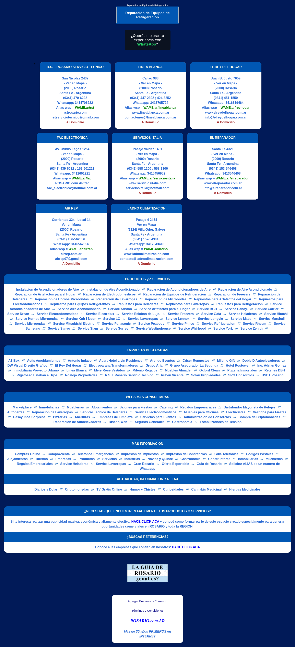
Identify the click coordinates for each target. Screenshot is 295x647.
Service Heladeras (243, 314)
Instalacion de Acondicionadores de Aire (47, 289)
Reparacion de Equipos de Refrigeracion (174, 294)
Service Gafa (211, 314)
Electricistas (235, 412)
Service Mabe (241, 318)
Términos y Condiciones (147, 610)
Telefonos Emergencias (95, 454)
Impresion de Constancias (186, 454)
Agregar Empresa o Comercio (147, 601)
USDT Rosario (273, 375)
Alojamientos (102, 407)
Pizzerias (60, 417)
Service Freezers (181, 314)
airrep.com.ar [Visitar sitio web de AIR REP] (71, 254)
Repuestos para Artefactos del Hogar (222, 299)
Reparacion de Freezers (232, 294)
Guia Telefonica (226, 454)
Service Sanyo (59, 328)
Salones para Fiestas (135, 407)
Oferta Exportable (175, 464)
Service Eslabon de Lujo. (141, 314)
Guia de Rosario (209, 464)
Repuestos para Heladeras (137, 304)
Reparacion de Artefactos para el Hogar (45, 294)
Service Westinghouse (153, 328)
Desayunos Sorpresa (29, 417)
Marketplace (22, 407)
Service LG (111, 318)
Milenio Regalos (144, 370)
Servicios (109, 459)
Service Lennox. (177, 318)
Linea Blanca (77, 370)
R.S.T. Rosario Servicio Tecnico (129, 375)
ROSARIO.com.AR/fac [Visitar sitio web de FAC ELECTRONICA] (72, 183)
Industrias (132, 459)
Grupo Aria (154, 365)
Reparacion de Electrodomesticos (109, 294)
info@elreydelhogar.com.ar (226, 117)
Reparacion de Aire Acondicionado (245, 289)
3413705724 (159, 102)
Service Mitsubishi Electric (73, 323)
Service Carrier (267, 309)
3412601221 (81, 173)
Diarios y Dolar (45, 489)
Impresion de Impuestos (140, 454)
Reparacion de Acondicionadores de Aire (179, 289)
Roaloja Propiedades (81, 375)
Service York (223, 328)
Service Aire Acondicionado (79, 309)
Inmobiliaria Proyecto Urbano (36, 370)
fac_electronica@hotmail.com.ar (72, 188)
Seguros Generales (150, 422)
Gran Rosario (143, 464)
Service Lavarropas (143, 318)
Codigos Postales (259, 454)
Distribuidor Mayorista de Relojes (249, 407)
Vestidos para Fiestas (269, 412)
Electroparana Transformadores (113, 365)
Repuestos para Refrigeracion (239, 304)
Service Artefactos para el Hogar (165, 309)
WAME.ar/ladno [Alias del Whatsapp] (156, 249)
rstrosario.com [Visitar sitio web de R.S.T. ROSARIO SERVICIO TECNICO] (75, 112)
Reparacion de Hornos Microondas (62, 299)
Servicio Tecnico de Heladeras (103, 412)
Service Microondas (30, 323)
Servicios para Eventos (158, 417)
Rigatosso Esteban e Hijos (37, 375)
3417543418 (155, 244)
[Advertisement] (220, 236)
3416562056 (80, 244)
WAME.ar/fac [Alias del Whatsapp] (82, 178)
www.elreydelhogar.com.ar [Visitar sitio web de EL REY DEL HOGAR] (225, 112)
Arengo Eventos (162, 360)
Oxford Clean (209, 370)
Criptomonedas (77, 489)
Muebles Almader (178, 370)
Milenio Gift (226, 360)
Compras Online (27, 454)
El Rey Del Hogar (68, 365)
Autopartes (15, 412)
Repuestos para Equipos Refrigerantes (80, 304)
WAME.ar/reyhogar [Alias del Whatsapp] (235, 107)
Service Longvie (210, 318)
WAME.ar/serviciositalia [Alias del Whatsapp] (157, 178)
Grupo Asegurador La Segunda (194, 365)
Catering (166, 407)
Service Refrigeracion (218, 323)
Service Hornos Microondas (37, 318)
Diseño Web (118, 422)
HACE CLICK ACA (145, 521)
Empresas (63, 459)
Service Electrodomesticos (57, 314)
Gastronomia (182, 422)
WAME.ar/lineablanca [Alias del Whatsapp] (159, 107)
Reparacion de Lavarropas (116, 299)
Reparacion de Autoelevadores (77, 422)
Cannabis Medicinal (206, 489)
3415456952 (156, 173)
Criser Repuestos (196, 360)
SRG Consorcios (241, 375)
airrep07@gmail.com (71, 259)
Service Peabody (151, 323)
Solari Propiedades (206, 375)
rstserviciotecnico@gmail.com (75, 117)
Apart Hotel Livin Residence (120, 360)
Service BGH (207, 309)
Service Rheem (254, 323)
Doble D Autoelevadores (261, 360)
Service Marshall (272, 318)
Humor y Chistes (142, 489)
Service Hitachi (276, 314)
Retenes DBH (274, 370)
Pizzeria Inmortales (242, 370)
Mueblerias (75, 407)
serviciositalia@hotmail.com (147, 188)
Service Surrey (117, 328)
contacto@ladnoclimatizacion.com (146, 259)
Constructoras (219, 459)
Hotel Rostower (238, 365)
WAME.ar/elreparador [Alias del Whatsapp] (232, 178)
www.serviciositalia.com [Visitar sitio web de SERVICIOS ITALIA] (147, 183)
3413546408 (232, 173)
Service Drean (18, 314)
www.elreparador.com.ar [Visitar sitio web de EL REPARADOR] (222, 183)
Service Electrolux (100, 314)
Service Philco (183, 323)
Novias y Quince (160, 459)
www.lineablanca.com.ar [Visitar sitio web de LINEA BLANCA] (150, 112)
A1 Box (14, 360)
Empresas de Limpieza (115, 417)
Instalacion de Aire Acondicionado (113, 289)
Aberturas (82, 417)
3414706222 (84, 102)
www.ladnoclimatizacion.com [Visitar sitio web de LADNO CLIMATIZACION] (146, 254)
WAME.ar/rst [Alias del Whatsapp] (84, 107)
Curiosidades (173, 489)
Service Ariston (120, 309)
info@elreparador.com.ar (223, 188)
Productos (87, 459)
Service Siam (88, 328)
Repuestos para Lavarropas (187, 304)
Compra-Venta (59, 454)
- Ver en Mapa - (75, 83)
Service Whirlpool (192, 328)
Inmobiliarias (49, 407)
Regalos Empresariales (198, 407)
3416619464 (234, 102)
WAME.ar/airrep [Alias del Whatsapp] (81, 249)
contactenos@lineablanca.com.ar (150, 117)
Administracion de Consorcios (207, 417)
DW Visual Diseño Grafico (27, 365)
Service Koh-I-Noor (81, 318)
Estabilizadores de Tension (220, 422)
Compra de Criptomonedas (259, 417)
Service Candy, (236, 309)
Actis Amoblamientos (43, 360)
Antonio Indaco (80, 360)
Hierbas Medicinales (245, 489)
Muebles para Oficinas (201, 412)
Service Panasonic (116, 323)
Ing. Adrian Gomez (271, 365)
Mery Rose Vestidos (109, 370)
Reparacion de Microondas (166, 299)
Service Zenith (251, 328)
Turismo (41, 459)
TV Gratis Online (109, 489)
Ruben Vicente (172, 375)
